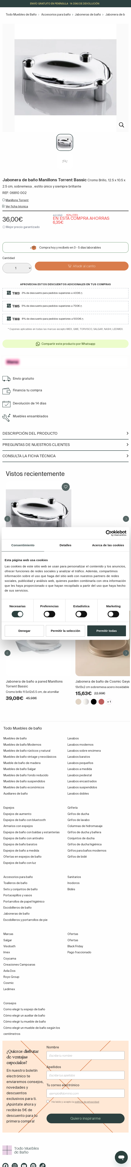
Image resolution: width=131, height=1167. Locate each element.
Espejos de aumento (17, 814)
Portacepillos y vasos (17, 895)
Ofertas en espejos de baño (22, 856)
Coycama (9, 958)
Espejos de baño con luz (19, 862)
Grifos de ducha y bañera (84, 832)
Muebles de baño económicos (23, 787)
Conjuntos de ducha (81, 838)
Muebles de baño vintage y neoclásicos (29, 756)
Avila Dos (9, 970)
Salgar (7, 940)
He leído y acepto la (75, 1102)
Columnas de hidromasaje (85, 826)
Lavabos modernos (81, 744)
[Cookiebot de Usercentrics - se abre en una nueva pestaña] (108, 533)
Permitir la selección (65, 630)
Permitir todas (106, 630)
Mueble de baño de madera (22, 763)
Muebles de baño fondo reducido (25, 775)
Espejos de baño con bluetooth (24, 820)
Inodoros (74, 883)
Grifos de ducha (78, 814)
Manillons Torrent (17, 200)
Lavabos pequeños (80, 763)
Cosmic (8, 983)
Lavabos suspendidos (82, 787)
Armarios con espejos (18, 826)
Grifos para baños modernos (87, 850)
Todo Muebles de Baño (21, 14)
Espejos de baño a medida (21, 850)
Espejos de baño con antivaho (23, 838)
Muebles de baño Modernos (22, 744)
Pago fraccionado (79, 952)
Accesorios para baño (56, 14)
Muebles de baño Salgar (19, 769)
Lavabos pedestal (80, 775)
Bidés (71, 889)
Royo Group (11, 976)
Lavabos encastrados (82, 781)
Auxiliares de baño (15, 793)
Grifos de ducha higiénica (85, 844)
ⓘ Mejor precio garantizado (21, 227)
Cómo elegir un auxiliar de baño (24, 1015)
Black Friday (75, 946)
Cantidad (8, 258)
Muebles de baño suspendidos (24, 781)
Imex (6, 952)
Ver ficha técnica (17, 206)
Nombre (53, 1047)
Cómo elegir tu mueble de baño (24, 1021)
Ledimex (9, 989)
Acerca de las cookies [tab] (108, 545)
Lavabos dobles (78, 793)
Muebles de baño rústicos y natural (26, 750)
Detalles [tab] (65, 545)
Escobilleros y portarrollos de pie (25, 919)
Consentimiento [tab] (22, 545)
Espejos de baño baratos (20, 844)
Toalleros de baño (15, 883)
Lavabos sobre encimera (84, 750)
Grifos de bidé (77, 856)
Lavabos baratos (79, 756)
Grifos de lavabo (79, 820)
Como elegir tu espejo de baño (24, 1009)
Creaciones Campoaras (19, 964)
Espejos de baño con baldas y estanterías (31, 832)
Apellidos (54, 1067)
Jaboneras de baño (88, 14)
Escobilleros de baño (17, 907)
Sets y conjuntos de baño (20, 889)
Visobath (9, 946)
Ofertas (73, 940)
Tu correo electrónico (63, 1085)
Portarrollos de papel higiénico (24, 901)
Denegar (24, 630)
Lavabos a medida (80, 769)
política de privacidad (87, 1102)
